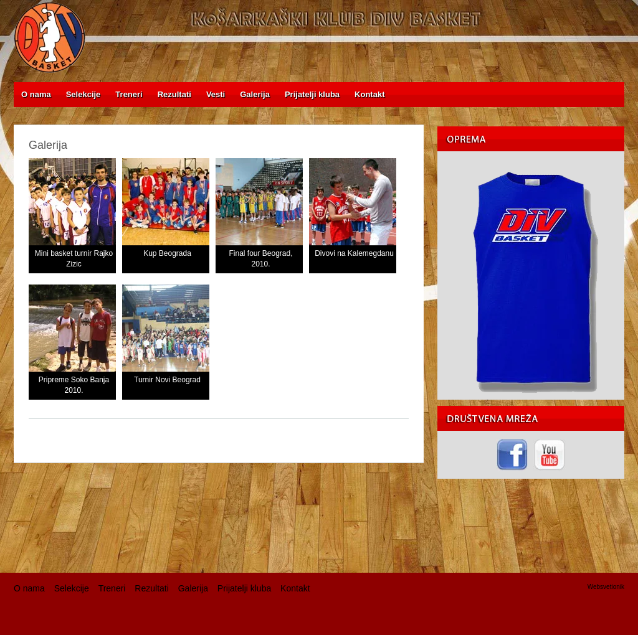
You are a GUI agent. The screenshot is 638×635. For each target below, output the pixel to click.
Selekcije (71, 588)
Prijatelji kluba (244, 588)
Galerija (193, 588)
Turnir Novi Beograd (167, 379)
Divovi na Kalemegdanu (354, 253)
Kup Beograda (167, 253)
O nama (29, 588)
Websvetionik (606, 586)
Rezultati (151, 588)
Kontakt (295, 588)
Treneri (112, 588)
